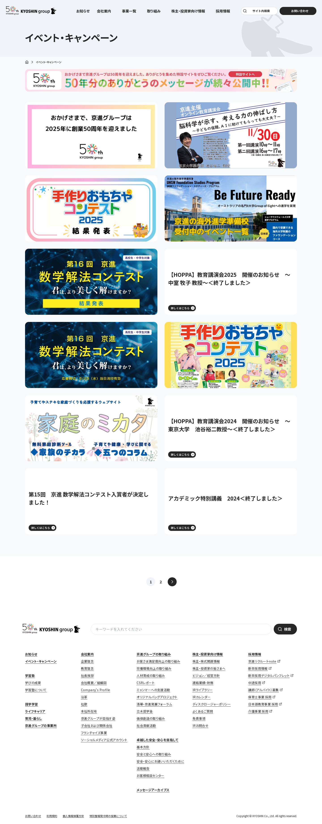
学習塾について (36, 690)
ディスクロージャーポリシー (212, 704)
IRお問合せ (200, 725)
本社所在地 (89, 711)
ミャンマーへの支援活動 (153, 690)
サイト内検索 (261, 11)
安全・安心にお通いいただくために (160, 761)
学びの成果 (33, 682)
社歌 (84, 704)
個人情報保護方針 (73, 816)
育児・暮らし (33, 718)
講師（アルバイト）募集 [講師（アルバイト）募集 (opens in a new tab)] (263, 690)
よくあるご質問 (203, 711)
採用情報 (254, 654)
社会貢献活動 (146, 725)
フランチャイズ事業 (94, 732)
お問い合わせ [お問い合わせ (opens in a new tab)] (298, 11)
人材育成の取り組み (151, 675)
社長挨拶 (87, 675)
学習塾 (30, 675)
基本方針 (143, 747)
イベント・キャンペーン (41, 661)
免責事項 (199, 718)
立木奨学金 (145, 711)
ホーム (27, 62)
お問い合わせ (33, 816)
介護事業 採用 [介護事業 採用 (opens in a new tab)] (258, 711)
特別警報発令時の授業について (108, 816)
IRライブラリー (203, 690)
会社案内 (87, 654)
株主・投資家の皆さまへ (209, 668)
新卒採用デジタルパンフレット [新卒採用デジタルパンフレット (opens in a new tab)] (269, 675)
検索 (287, 629)
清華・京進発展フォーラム (154, 704)
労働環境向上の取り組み (154, 668)
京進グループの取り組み (154, 654)
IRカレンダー (202, 697)
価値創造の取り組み (151, 718)
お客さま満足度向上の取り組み (158, 661)
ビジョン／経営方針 (206, 675)
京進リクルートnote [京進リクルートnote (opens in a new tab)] (262, 661)
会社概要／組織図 (94, 682)
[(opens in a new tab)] (231, 135)
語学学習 (31, 704)
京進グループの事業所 (41, 725)
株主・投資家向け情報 (208, 654)
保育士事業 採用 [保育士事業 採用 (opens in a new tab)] (259, 697)
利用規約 (52, 816)
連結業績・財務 (203, 682)
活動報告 (143, 768)
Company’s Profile (95, 690)
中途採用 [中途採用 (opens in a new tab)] (254, 682)
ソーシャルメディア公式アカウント (104, 740)
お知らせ (83, 11)
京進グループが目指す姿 (98, 718)
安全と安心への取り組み (154, 754)
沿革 (84, 697)
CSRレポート (146, 682)
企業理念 (87, 661)
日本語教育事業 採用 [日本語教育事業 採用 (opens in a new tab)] (263, 704)
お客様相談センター (150, 775)
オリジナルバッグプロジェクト (157, 697)
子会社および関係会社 (96, 725)
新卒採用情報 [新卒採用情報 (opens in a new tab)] (257, 668)
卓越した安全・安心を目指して (157, 740)
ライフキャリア (35, 711)
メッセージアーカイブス (153, 790)
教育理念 (87, 668)
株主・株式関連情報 (206, 661)
